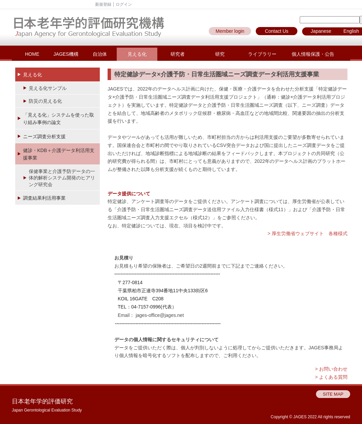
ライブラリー (262, 54)
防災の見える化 (45, 101)
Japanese (321, 31)
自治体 (100, 54)
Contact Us (276, 31)
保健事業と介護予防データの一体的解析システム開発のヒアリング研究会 (62, 178)
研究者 (178, 54)
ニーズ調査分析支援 (44, 136)
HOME (32, 54)
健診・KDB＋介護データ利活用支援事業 (58, 154)
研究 (220, 54)
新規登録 (103, 4)
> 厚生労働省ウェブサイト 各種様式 (307, 233)
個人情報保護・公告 (313, 54)
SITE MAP (333, 394)
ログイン (124, 4)
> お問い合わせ (331, 369)
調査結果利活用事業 (44, 198)
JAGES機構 (65, 54)
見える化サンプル (48, 88)
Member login (230, 31)
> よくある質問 (331, 377)
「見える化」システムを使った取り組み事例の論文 (58, 118)
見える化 (137, 54)
